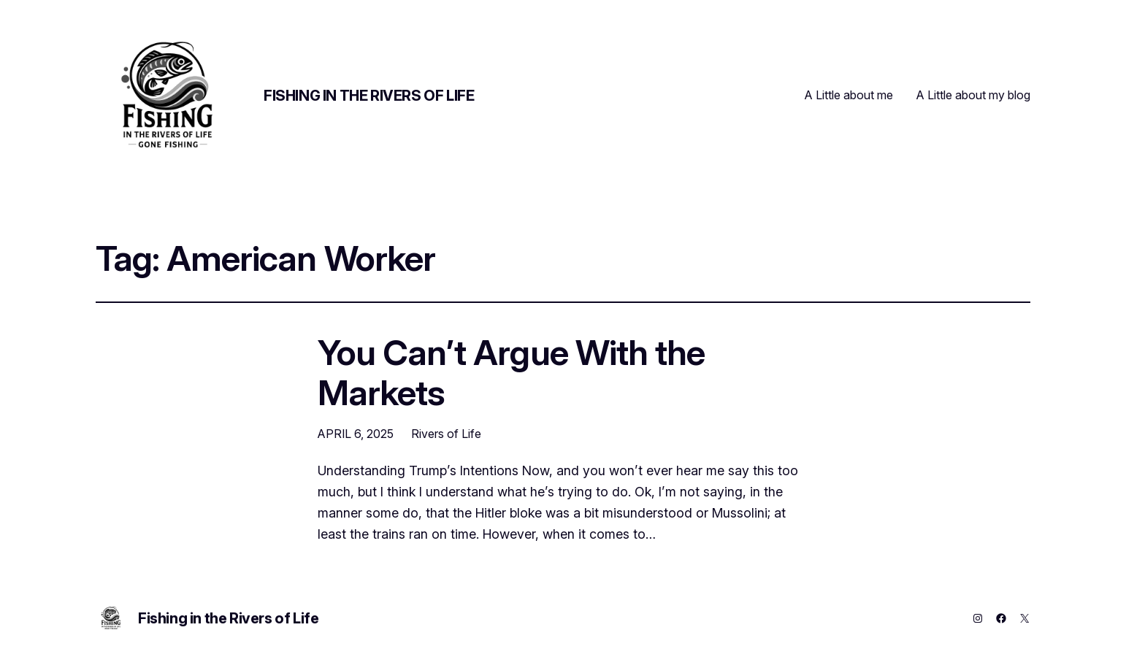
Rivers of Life (446, 433)
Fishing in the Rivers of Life (369, 95)
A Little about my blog (973, 95)
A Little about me (849, 95)
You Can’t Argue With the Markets (511, 372)
